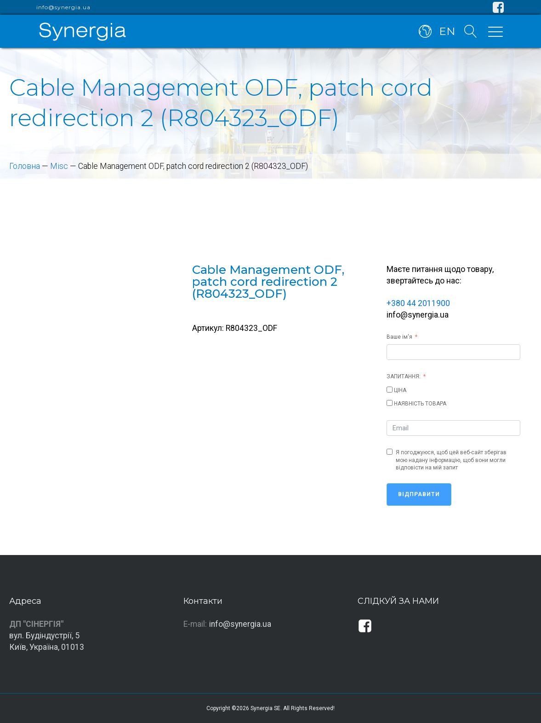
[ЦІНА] (390, 390)
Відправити (419, 494)
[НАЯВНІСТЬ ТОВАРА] (390, 403)
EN (447, 31)
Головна (24, 166)
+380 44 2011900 (418, 303)
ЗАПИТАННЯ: (404, 376)
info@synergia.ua (63, 7)
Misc (59, 166)
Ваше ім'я (399, 337)
